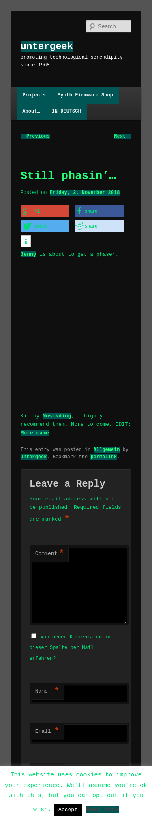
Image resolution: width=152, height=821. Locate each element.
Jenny (28, 253)
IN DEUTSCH (66, 111)
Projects (34, 95)
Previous (35, 136)
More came (35, 431)
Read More (102, 809)
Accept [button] (67, 809)
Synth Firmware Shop (85, 95)
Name (47, 689)
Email (47, 729)
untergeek (47, 46)
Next (122, 136)
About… (31, 111)
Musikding (57, 414)
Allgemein (107, 448)
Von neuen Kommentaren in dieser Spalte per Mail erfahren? (70, 646)
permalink (103, 455)
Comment (49, 553)
